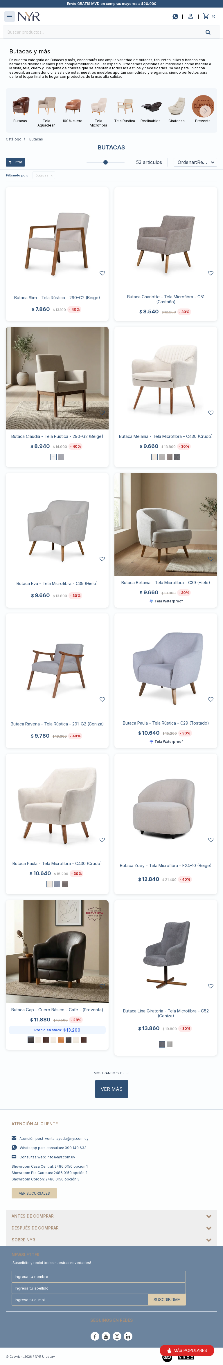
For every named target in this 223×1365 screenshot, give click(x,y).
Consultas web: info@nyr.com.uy (47, 1157)
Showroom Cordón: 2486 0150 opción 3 (46, 1179)
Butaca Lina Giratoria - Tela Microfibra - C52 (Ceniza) (166, 1013)
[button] (213, 32)
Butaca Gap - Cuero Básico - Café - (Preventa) (57, 1009)
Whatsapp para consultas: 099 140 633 (53, 1148)
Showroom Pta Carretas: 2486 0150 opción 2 (49, 1173)
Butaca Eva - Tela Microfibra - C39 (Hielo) (57, 583)
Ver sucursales (34, 1193)
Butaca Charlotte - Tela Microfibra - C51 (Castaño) (165, 299)
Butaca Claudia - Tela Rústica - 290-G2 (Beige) (57, 436)
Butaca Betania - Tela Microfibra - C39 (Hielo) (165, 582)
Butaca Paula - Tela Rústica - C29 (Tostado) (166, 723)
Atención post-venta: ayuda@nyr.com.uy (54, 1138)
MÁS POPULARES (187, 1350)
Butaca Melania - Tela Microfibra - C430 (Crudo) (166, 436)
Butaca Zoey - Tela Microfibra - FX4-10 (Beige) (166, 865)
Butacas (41, 175)
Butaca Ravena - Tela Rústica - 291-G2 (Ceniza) (57, 723)
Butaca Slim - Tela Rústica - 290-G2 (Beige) (57, 297)
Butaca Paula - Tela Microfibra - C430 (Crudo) (57, 863)
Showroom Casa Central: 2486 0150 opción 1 (50, 1166)
